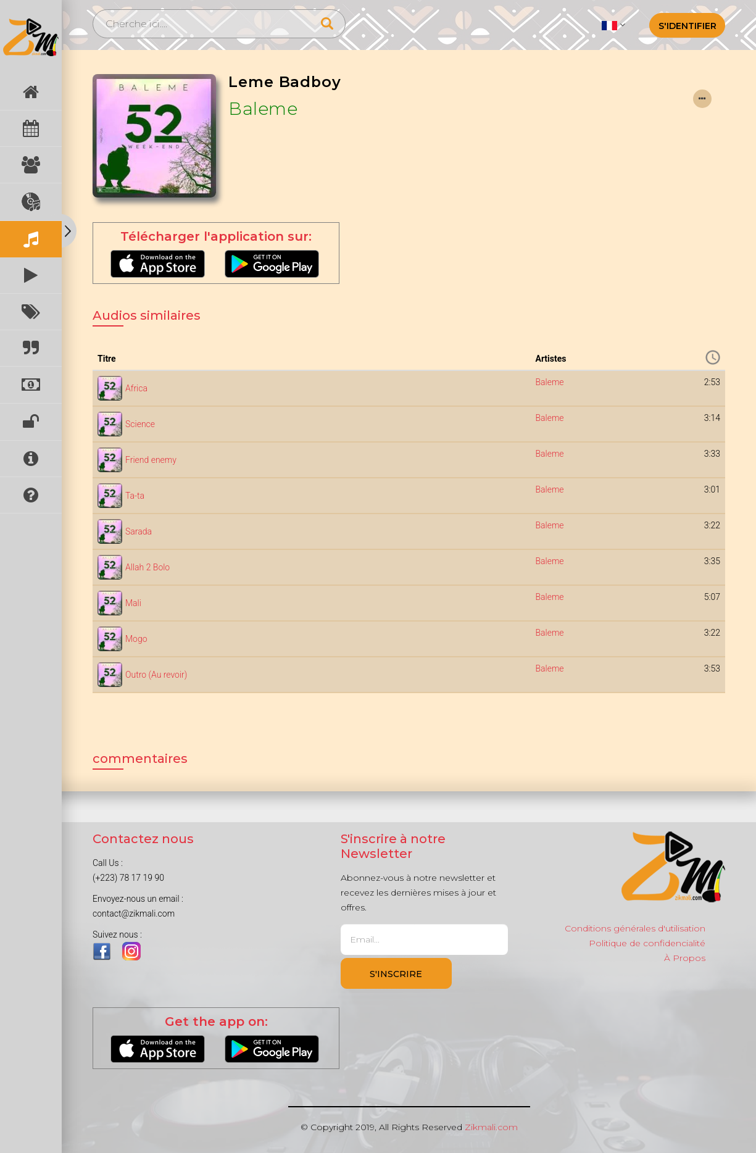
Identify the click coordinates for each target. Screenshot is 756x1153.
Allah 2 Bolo (147, 567)
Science (140, 424)
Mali (133, 603)
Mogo (136, 639)
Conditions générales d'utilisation (635, 928)
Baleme (262, 108)
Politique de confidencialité (647, 943)
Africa (136, 388)
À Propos (684, 958)
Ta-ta (134, 496)
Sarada (138, 531)
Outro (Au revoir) (156, 675)
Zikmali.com (491, 1127)
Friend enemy (151, 460)
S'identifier (687, 25)
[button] (613, 24)
